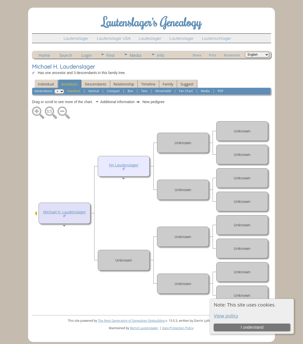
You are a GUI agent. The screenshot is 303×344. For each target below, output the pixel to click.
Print (212, 55)
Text (144, 91)
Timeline (148, 84)
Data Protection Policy (177, 328)
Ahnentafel (163, 91)
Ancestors (69, 84)
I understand (252, 327)
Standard (73, 91)
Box (130, 91)
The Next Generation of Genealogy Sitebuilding (131, 320)
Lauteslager (150, 38)
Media (135, 55)
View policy (226, 315)
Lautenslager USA (113, 38)
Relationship (124, 84)
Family (168, 84)
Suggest (186, 84)
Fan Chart (186, 91)
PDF (220, 91)
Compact (113, 91)
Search (65, 55)
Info (160, 55)
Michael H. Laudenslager (64, 211)
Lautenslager (76, 38)
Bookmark (232, 55)
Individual (46, 84)
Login (86, 55)
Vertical (93, 91)
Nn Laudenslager (124, 164)
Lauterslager (181, 38)
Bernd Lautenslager (144, 328)
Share (196, 55)
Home (44, 55)
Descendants (95, 84)
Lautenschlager (216, 38)
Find (110, 55)
